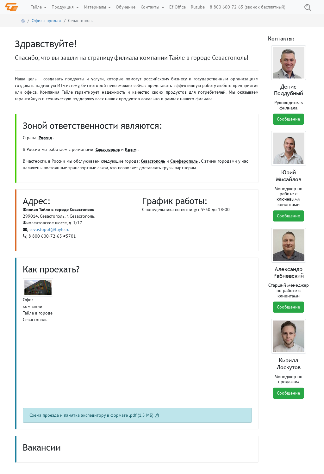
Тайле (37, 7)
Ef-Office (177, 7)
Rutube (198, 7)
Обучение (125, 7)
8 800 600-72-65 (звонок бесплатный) (247, 7)
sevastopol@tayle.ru (49, 229)
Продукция (63, 7)
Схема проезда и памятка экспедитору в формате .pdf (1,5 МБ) (94, 415)
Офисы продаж (46, 20)
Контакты (150, 7)
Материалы (95, 7)
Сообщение (288, 119)
